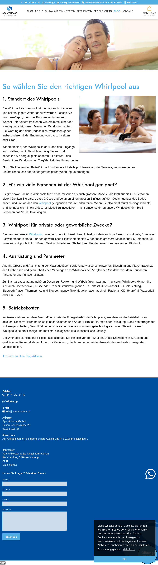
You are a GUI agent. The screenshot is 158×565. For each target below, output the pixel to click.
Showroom (130, 2)
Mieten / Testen (64, 11)
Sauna (49, 11)
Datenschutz (9, 464)
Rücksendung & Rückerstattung (20, 457)
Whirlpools (36, 234)
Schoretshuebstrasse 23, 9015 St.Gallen (102, 2)
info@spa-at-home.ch (68, 2)
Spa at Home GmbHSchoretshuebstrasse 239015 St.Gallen (16, 425)
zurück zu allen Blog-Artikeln (22, 356)
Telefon (5, 499)
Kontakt (127, 11)
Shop (30, 11)
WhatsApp (49, 2)
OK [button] (125, 559)
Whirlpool (45, 203)
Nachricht (6, 509)
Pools (39, 11)
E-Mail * (6, 489)
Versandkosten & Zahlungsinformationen (25, 453)
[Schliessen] (3, 563)
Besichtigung (103, 11)
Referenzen (84, 11)
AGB (5, 461)
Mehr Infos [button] (129, 549)
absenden (11, 537)
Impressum (8, 450)
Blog (117, 11)
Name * (5, 479)
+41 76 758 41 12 (30, 2)
